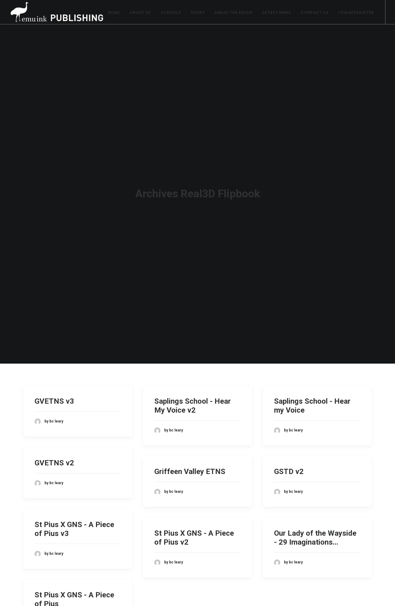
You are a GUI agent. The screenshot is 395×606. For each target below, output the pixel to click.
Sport (198, 12)
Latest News (277, 12)
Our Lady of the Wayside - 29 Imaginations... (315, 531)
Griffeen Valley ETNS (189, 465)
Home (114, 12)
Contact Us (314, 12)
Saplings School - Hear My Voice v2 (192, 399)
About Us (140, 12)
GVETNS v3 (54, 394)
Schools (171, 12)
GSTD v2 (289, 465)
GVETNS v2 (54, 456)
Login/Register (356, 12)
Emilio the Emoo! (233, 12)
